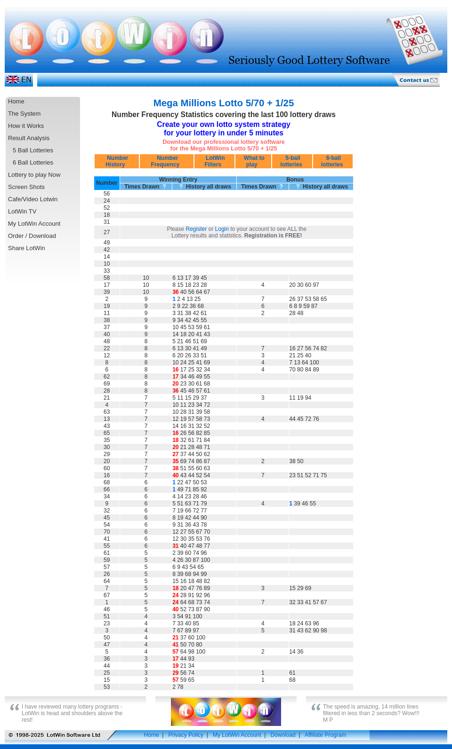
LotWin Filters (214, 161)
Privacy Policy (185, 735)
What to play (253, 161)
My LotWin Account (34, 223)
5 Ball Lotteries (33, 150)
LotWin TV (22, 211)
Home (16, 101)
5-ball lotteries (292, 161)
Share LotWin (26, 248)
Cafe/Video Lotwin (32, 199)
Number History (117, 161)
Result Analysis (28, 138)
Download (282, 735)
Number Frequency (167, 161)
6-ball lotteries (333, 161)
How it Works (26, 125)
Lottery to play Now (34, 174)
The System (24, 113)
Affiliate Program (325, 735)
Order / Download (32, 235)
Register (196, 229)
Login (222, 229)
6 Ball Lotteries (33, 162)
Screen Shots (26, 186)
